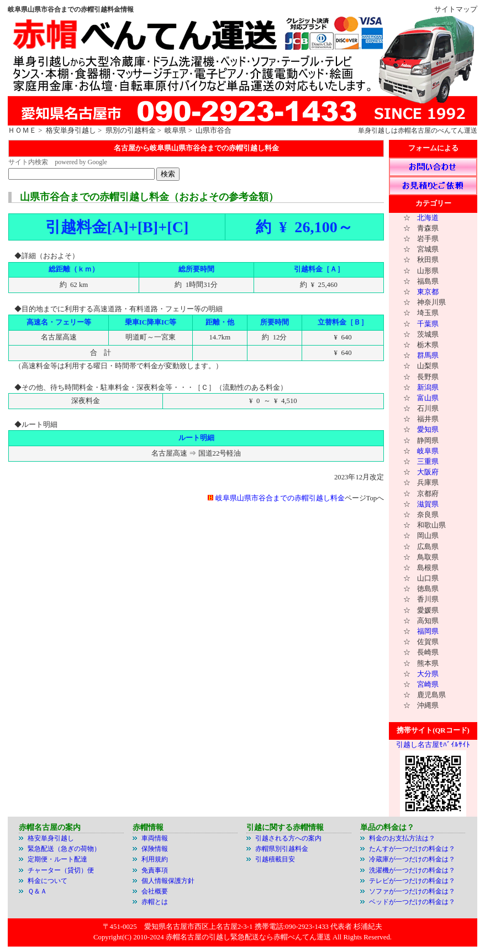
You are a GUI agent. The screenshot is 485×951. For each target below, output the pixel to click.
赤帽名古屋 (414, 130)
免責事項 (154, 870)
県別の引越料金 (131, 130)
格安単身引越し (71, 130)
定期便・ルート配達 (57, 859)
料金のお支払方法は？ (402, 838)
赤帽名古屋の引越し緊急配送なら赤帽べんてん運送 (248, 937)
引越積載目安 (275, 859)
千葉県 (428, 324)
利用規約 (156, 859)
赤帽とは (154, 902)
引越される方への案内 (288, 838)
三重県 (428, 462)
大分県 (428, 674)
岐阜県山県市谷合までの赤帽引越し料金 (280, 498)
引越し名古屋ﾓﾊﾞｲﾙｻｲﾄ (433, 745)
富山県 (428, 398)
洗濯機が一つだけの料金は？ (412, 870)
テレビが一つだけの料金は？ (412, 881)
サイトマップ (455, 9)
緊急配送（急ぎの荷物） (64, 849)
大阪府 (428, 472)
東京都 (428, 292)
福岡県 (428, 631)
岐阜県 (175, 130)
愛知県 (428, 429)
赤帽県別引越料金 (281, 849)
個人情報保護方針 (167, 881)
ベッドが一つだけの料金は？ (412, 902)
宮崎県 (428, 684)
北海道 (428, 218)
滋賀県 (428, 504)
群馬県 (428, 355)
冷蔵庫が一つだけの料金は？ (412, 859)
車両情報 (154, 838)
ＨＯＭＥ (22, 130)
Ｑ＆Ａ (37, 891)
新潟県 (428, 387)
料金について (47, 881)
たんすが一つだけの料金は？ (412, 849)
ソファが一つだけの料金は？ (412, 891)
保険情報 (154, 849)
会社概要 (154, 891)
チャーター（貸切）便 (61, 870)
